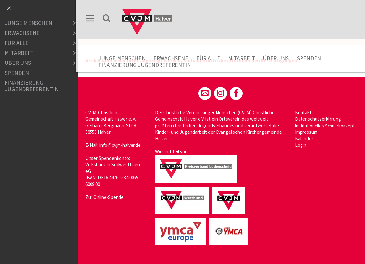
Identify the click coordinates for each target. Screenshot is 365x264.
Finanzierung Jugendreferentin (146, 65)
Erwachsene (172, 58)
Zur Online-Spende (106, 197)
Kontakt (304, 112)
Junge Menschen (123, 58)
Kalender (305, 138)
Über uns (278, 58)
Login (301, 145)
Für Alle (210, 58)
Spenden (311, 58)
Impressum (307, 132)
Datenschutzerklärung (319, 119)
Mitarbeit (243, 58)
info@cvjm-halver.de (122, 145)
